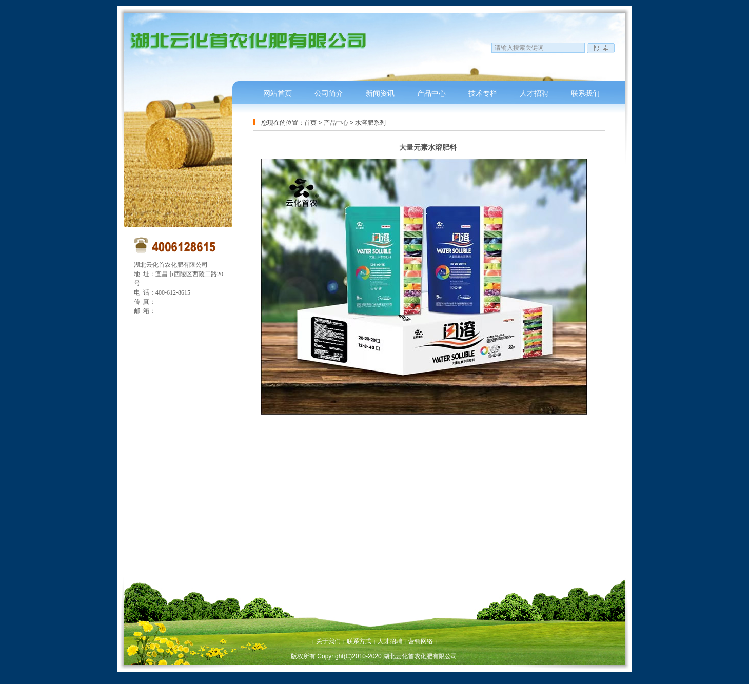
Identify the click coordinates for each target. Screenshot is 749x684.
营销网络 (420, 641)
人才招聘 (534, 93)
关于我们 (328, 641)
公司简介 (328, 93)
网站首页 (277, 93)
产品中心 (431, 93)
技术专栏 (482, 93)
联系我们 (585, 93)
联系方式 (359, 641)
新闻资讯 (380, 93)
